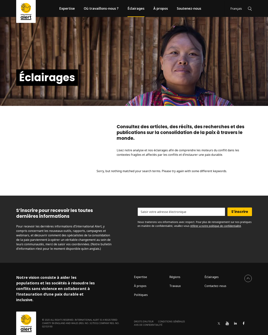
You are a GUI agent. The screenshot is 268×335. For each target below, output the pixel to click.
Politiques (141, 295)
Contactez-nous (215, 286)
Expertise (67, 8)
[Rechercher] (250, 8)
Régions (174, 277)
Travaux (175, 286)
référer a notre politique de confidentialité (215, 226)
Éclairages (135, 8)
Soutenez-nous (189, 8)
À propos (160, 8)
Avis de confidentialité (148, 324)
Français (236, 9)
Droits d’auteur (144, 321)
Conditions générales (171, 321)
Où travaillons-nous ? (101, 8)
